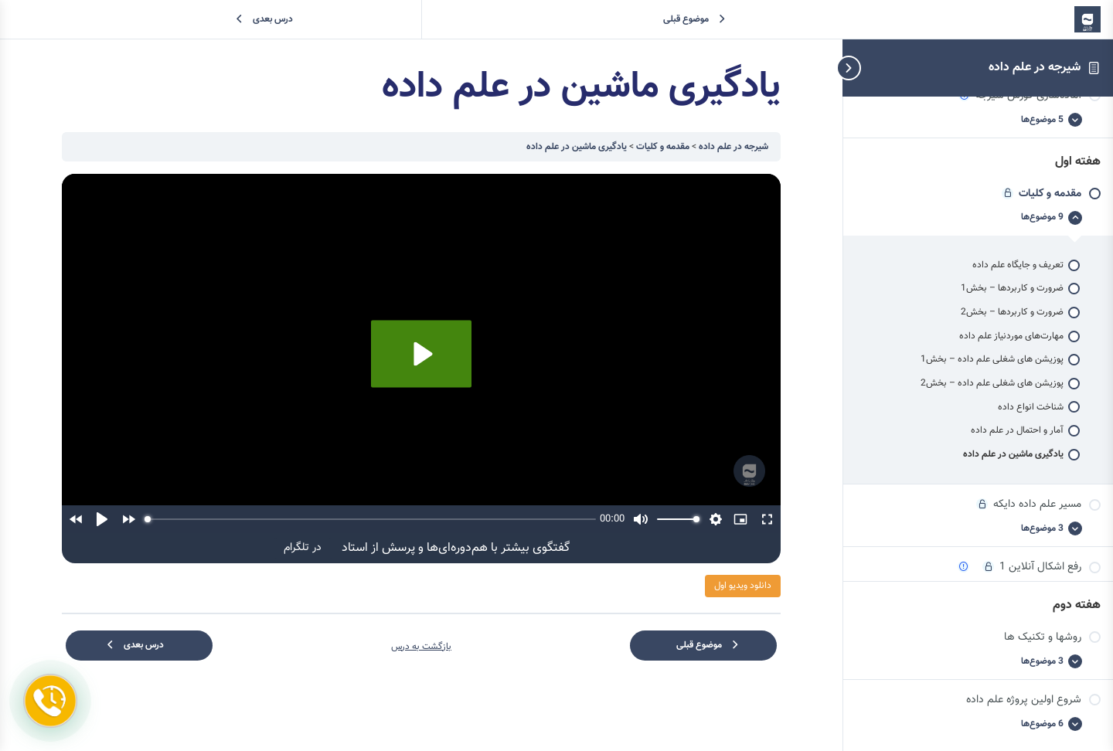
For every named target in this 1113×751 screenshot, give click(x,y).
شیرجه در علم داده (1035, 67)
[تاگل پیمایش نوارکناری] (873, 68)
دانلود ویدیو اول (742, 586)
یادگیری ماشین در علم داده (576, 147)
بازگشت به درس (421, 647)
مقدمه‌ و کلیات (661, 147)
